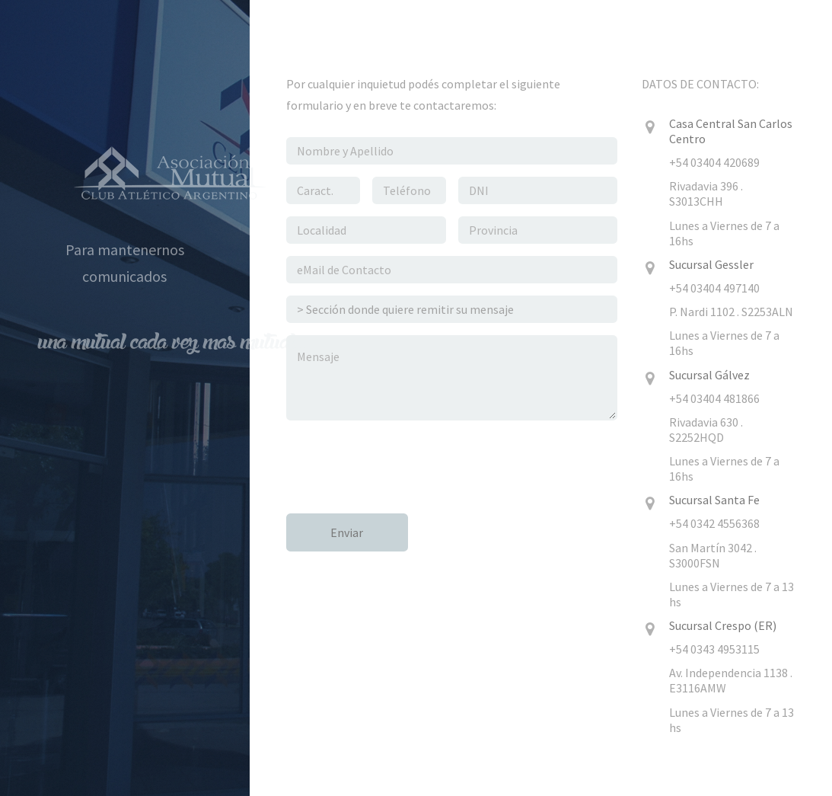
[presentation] (402, 462)
